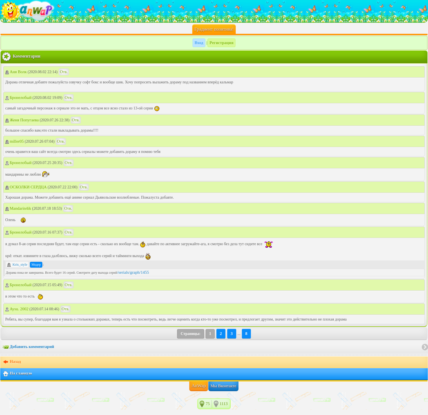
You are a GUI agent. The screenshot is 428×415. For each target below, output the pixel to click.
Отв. (64, 72)
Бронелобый (18, 97)
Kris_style (17, 264)
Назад (11, 362)
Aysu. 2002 (16, 309)
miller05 (14, 141)
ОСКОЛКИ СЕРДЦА (26, 187)
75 (208, 403)
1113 (224, 403)
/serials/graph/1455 (133, 272)
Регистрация (221, 42)
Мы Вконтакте (223, 386)
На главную (17, 373)
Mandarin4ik (18, 208)
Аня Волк (16, 72)
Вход (198, 42)
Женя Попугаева (22, 120)
